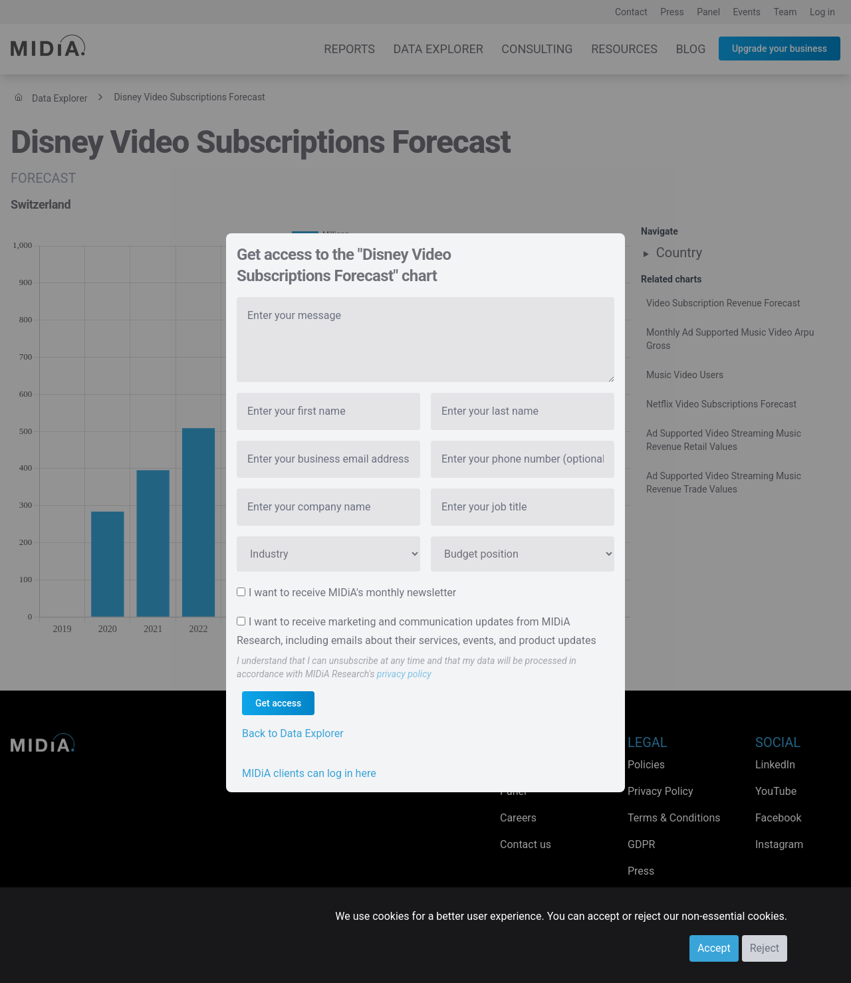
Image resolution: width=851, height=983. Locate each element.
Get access (278, 703)
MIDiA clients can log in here (309, 773)
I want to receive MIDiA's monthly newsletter (352, 592)
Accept (714, 948)
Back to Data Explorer (293, 733)
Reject (764, 948)
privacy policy (404, 674)
